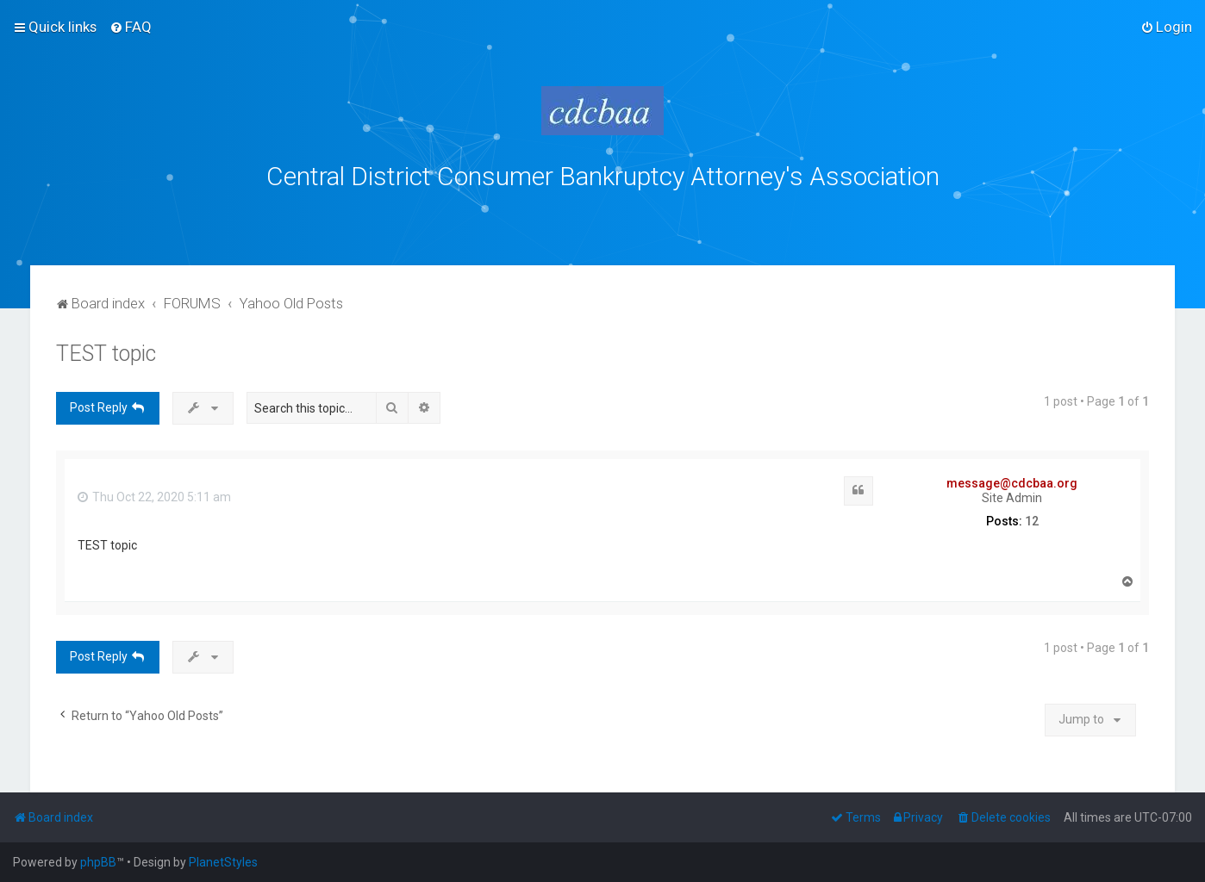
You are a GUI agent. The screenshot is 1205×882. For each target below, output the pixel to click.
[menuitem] (130, 27)
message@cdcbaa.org (1011, 483)
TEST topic (106, 353)
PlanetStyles (223, 862)
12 (1032, 521)
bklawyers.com (746, 214)
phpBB (98, 862)
